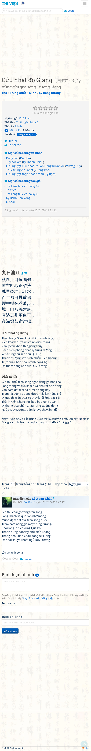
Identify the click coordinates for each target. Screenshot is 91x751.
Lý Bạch (51, 174)
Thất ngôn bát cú (27, 122)
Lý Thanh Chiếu (33, 162)
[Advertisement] (45, 44)
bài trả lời (13, 130)
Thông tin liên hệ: (12, 616)
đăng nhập (47, 598)
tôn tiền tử (22, 210)
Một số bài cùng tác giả (23, 181)
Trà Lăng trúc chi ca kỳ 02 (22, 186)
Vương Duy (73, 166)
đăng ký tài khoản (31, 598)
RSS (85, 747)
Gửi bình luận (10, 630)
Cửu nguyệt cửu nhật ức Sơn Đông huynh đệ (35, 166)
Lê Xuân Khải (43, 499)
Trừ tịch (11, 190)
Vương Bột (42, 170)
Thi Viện (10, 3)
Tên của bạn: (9, 603)
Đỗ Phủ (25, 158)
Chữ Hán (25, 118)
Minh (18, 126)
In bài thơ (15, 145)
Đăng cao (12, 158)
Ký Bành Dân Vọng (18, 198)
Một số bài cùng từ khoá (23, 153)
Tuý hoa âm (13, 162)
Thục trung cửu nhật (19, 170)
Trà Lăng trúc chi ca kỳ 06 (22, 194)
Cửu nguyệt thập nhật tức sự (25, 174)
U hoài (10, 202)
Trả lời (13, 141)
